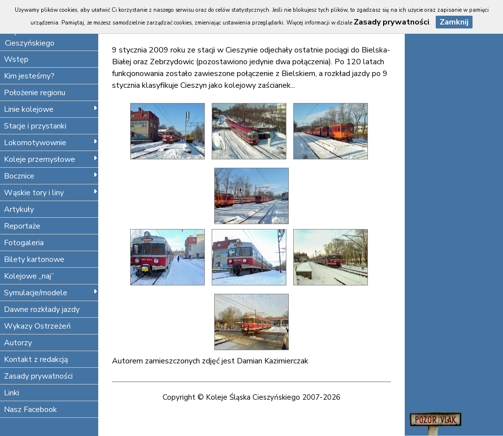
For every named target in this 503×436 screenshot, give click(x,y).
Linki (11, 392)
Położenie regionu (34, 92)
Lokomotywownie (51, 142)
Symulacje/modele (51, 292)
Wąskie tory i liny (51, 192)
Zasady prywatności (38, 376)
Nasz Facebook (30, 409)
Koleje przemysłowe (51, 159)
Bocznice (51, 176)
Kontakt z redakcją (36, 359)
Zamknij (454, 22)
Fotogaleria (24, 242)
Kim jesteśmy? (29, 76)
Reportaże (22, 226)
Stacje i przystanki (35, 126)
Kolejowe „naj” (29, 276)
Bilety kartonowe (34, 259)
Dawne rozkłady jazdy (42, 309)
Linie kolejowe (51, 109)
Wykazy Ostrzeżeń (37, 326)
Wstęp (16, 59)
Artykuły (19, 209)
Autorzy (18, 342)
